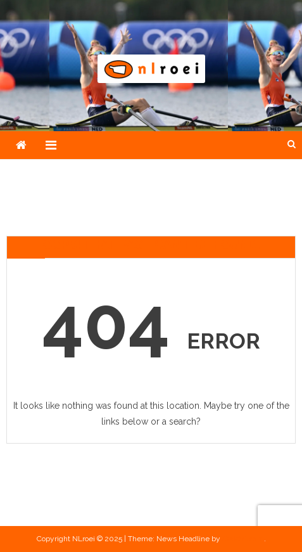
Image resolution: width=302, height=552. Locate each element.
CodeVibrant (243, 538)
